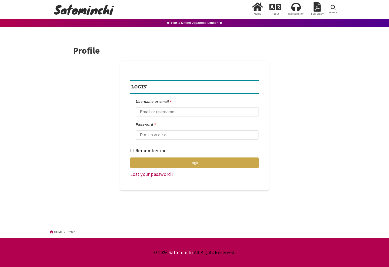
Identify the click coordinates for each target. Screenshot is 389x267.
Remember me (148, 150)
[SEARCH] (333, 9)
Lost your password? (151, 174)
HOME (58, 231)
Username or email (153, 102)
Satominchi (181, 252)
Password (146, 124)
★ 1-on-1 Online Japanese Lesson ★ (194, 23)
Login (194, 162)
